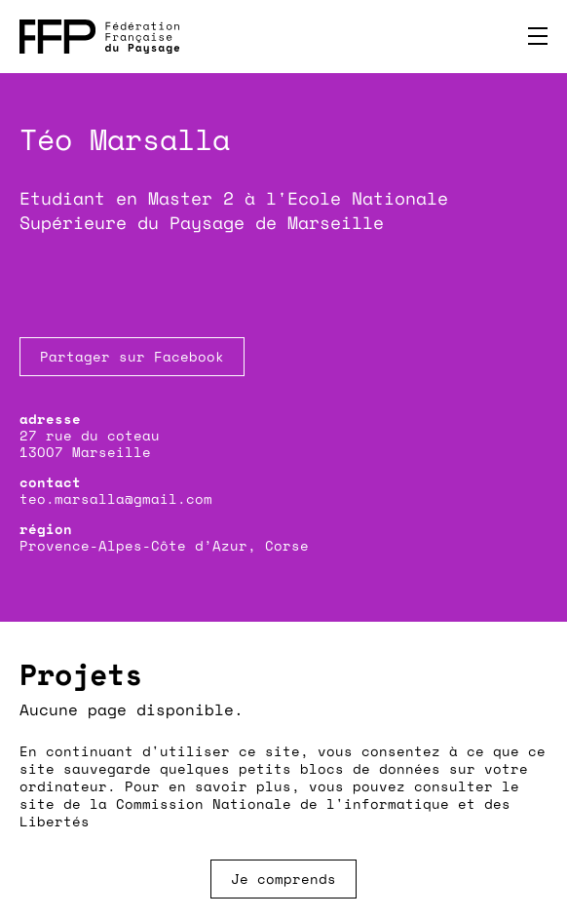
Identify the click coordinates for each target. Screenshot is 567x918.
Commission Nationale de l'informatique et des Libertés (264, 812)
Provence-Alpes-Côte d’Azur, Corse (164, 545)
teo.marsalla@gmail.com (115, 498)
